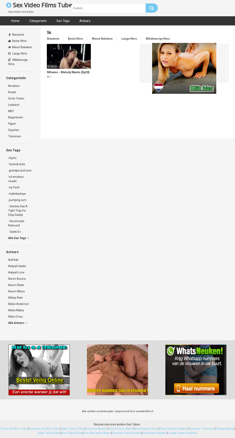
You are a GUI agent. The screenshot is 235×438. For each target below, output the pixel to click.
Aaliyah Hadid (17, 266)
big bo (12, 157)
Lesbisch (13, 104)
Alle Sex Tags (18, 238)
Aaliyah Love (16, 272)
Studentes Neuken (155, 433)
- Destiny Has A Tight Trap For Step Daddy (17, 210)
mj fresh (14, 187)
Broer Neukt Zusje (146, 428)
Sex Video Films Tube (39, 5)
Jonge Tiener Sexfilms (182, 433)
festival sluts (16, 164)
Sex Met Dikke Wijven (97, 433)
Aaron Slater (16, 285)
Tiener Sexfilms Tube (13, 428)
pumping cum (17, 200)
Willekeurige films (18, 62)
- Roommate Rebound (16, 223)
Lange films (17, 53)
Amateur (14, 85)
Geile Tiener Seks (49, 433)
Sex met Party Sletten (127, 433)
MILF (11, 111)
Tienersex (14, 136)
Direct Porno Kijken (121, 428)
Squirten (13, 130)
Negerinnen (15, 117)
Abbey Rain (15, 297)
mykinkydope (17, 193)
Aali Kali (13, 259)
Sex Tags (63, 21)
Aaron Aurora (17, 278)
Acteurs (84, 21)
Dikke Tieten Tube (72, 428)
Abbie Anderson (18, 304)
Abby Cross (15, 316)
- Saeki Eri (14, 231)
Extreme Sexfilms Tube (44, 428)
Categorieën (38, 21)
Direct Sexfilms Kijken (173, 428)
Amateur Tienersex (201, 428)
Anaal (12, 92)
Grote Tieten (16, 98)
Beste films (17, 41)
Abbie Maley (16, 310)
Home (15, 21)
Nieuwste (16, 34)
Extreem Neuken (96, 428)
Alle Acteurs (17, 322)
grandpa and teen (20, 170)
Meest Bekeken (20, 47)
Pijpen (12, 123)
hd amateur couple (16, 179)
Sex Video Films (72, 433)
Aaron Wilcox (16, 291)
